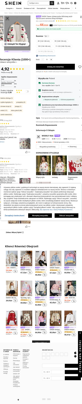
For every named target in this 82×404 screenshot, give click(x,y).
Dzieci (11, 13)
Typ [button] (47, 36)
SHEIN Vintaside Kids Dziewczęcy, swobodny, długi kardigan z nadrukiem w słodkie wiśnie (26, 270)
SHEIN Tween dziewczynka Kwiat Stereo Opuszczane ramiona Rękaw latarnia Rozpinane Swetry (55, 268)
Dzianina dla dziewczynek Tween (44, 13)
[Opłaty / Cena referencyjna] (49, 25)
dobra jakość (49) (16, 110)
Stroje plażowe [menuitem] (65, 8)
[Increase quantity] (51, 59)
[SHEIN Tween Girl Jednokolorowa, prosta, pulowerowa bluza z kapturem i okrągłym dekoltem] (41, 258)
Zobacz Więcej (41, 343)
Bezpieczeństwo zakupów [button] (50, 96)
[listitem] (43, 165)
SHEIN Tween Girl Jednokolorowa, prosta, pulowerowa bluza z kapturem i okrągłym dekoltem (41, 270)
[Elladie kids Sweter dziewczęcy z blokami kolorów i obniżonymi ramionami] (70, 258)
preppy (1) (18, 106)
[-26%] (22, 330)
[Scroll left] (73, 8)
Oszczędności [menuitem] (41, 8)
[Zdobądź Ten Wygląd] (16, 44)
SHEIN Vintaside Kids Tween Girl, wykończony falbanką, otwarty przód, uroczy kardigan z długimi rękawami (70, 330)
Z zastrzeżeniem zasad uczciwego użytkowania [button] (56, 92)
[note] (12, 325)
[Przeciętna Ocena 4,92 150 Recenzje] (66, 21)
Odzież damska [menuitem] (53, 8)
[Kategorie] (10, 8)
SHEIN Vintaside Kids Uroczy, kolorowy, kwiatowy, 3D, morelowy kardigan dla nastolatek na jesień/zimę (55, 330)
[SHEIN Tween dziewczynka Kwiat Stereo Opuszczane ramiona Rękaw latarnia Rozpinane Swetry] (55, 258)
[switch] (27, 91)
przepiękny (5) (20, 102)
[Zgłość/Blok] (29, 152)
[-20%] (66, 298)
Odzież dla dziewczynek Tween (23, 13)
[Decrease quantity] (42, 59)
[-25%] (8, 330)
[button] (39, 3)
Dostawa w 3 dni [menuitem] (29, 8)
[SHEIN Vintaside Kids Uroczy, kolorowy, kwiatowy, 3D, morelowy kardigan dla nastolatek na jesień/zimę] (55, 318)
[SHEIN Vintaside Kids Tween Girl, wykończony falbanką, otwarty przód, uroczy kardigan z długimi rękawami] (70, 318)
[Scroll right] (75, 8)
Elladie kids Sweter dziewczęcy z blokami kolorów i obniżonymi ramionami (70, 270)
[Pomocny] (26, 152)
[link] (62, 3)
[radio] (43, 41)
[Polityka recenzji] (6, 72)
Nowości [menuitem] (19, 8)
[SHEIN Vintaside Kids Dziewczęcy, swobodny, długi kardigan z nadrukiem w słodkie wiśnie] (26, 258)
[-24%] (8, 268)
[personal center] (58, 3)
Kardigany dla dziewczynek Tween (67, 13)
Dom (5, 13)
